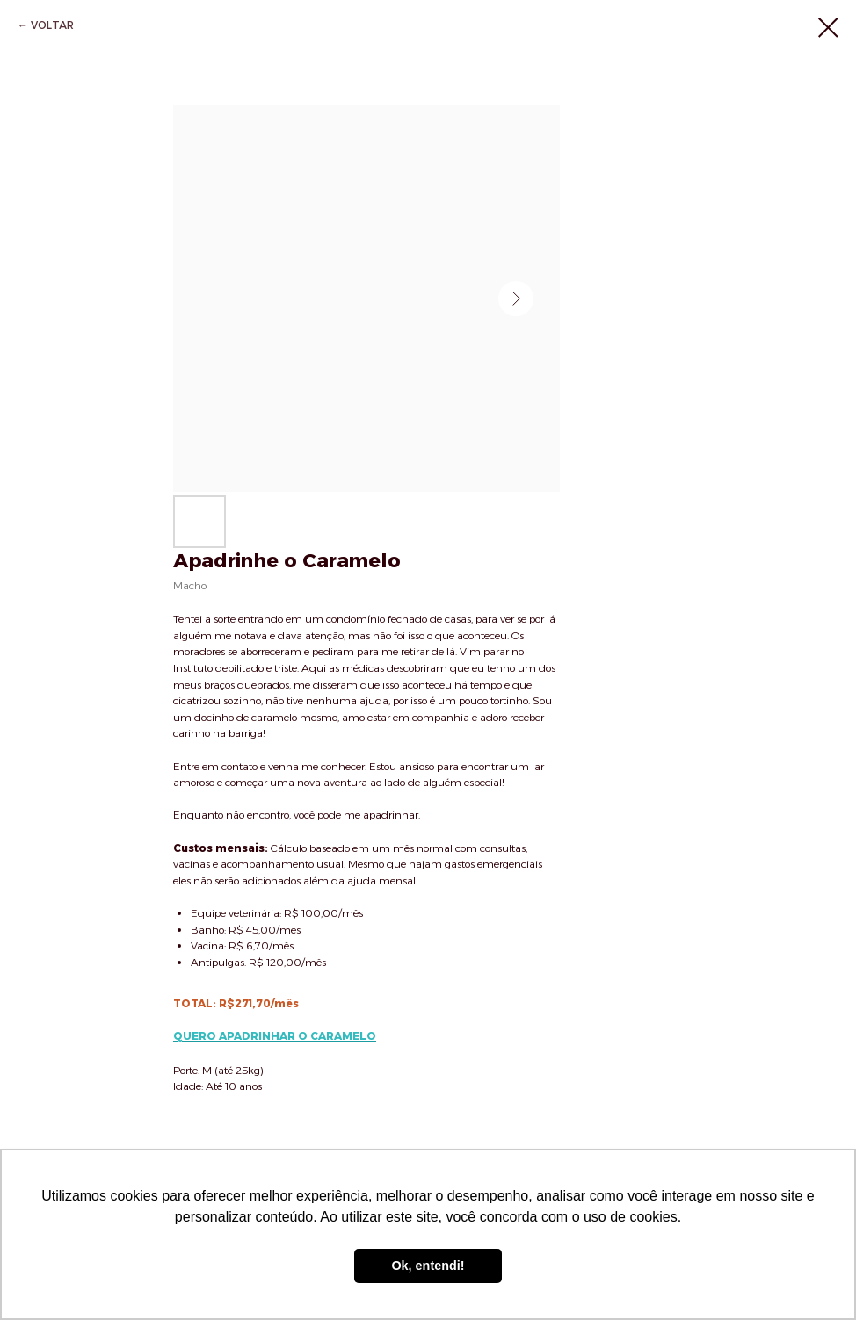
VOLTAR (52, 25)
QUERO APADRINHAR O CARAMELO (274, 1035)
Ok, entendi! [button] (427, 1266)
